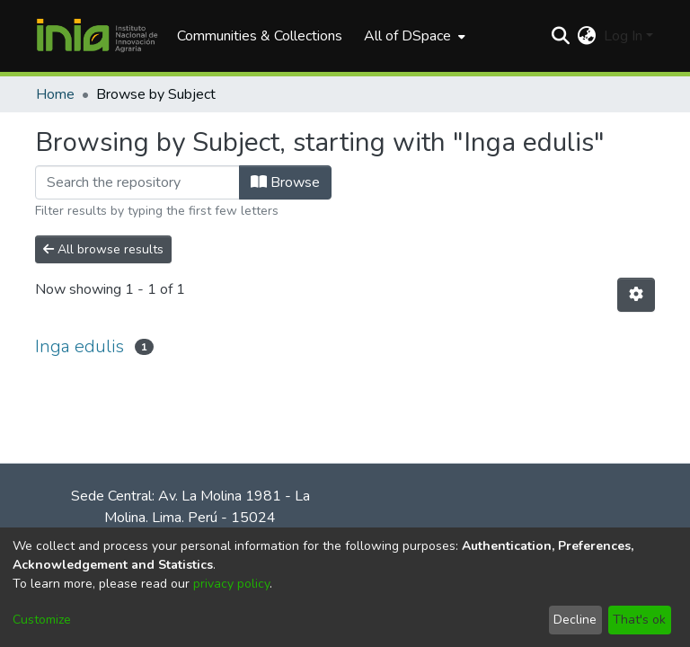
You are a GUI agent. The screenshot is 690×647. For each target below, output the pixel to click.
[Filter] (137, 182)
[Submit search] (561, 36)
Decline (575, 619)
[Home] (97, 36)
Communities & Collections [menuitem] (259, 36)
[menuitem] (412, 36)
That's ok (639, 619)
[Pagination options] (636, 295)
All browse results (103, 249)
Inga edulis (79, 346)
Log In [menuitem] (623, 36)
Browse (285, 182)
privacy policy (231, 583)
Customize (42, 619)
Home (55, 94)
